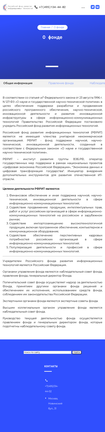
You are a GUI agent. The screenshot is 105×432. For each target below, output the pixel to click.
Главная (45, 27)
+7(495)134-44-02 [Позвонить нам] (51, 386)
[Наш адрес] (54, 403)
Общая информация (17, 83)
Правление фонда (61, 83)
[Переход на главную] (18, 7)
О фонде (59, 27)
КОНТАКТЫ (51, 366)
